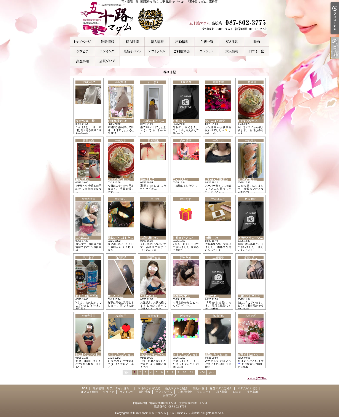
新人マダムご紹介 (157, 42)
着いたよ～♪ (115, 296)
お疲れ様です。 (150, 237)
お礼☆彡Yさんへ (183, 237)
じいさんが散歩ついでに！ (222, 179)
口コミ (256, 51)
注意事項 (82, 61)
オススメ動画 (256, 42)
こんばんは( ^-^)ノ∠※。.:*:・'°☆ (161, 120)
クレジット (206, 51)
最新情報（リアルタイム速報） (107, 42)
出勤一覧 (182, 42)
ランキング (107, 51)
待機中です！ (181, 296)
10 (184, 372)
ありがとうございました (253, 237)
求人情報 (231, 51)
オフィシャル (157, 51)
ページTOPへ (258, 378)
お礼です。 (180, 120)
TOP (82, 42)
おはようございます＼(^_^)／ (127, 354)
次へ (211, 372)
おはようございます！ (89, 354)
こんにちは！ (148, 296)
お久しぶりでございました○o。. (95, 296)
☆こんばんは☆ (215, 120)
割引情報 (132, 51)
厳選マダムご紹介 (206, 42)
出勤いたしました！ (217, 354)
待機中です (212, 237)
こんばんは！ (83, 237)
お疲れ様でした (118, 120)
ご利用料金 (182, 51)
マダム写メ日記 (231, 42)
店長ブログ (107, 61)
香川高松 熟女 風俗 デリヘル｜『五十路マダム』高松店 (165, 413)
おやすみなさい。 (249, 120)
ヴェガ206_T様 (85, 120)
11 (191, 372)
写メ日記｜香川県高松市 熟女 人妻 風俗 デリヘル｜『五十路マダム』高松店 (169, 18)
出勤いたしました (249, 296)
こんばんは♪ (180, 179)
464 (202, 372)
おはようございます (185, 354)
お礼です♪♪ (82, 179)
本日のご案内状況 (132, 42)
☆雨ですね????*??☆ (252, 354)
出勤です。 (212, 296)
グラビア (82, 51)
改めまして (147, 179)
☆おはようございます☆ (155, 354)
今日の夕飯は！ (247, 179)
